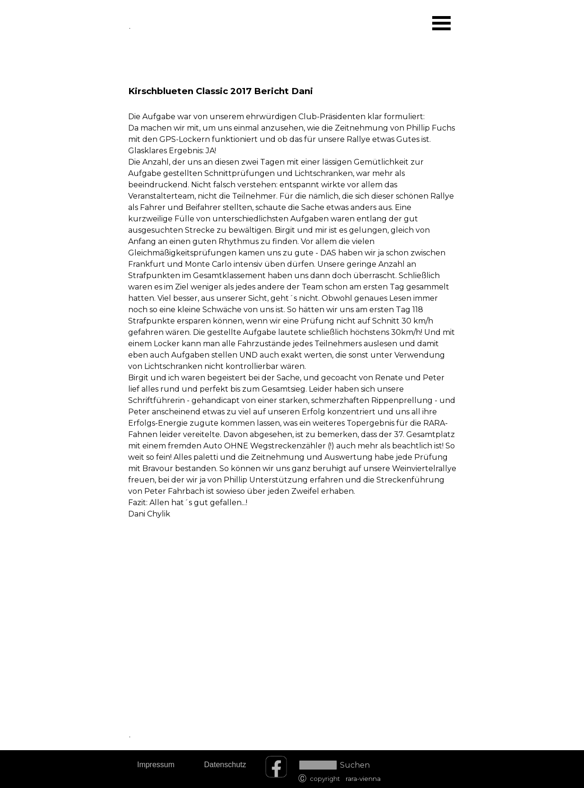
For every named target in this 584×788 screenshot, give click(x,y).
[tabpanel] (292, 284)
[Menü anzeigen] (441, 23)
